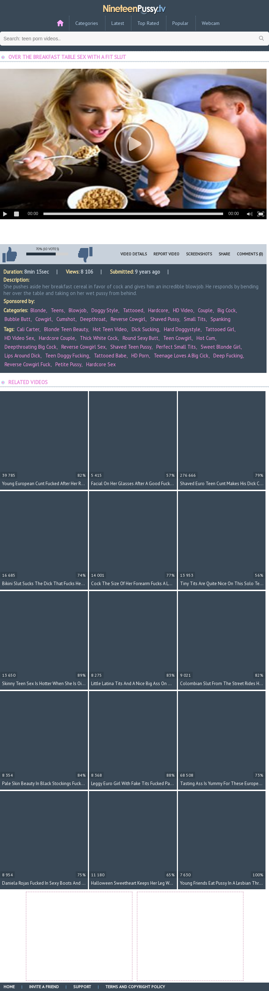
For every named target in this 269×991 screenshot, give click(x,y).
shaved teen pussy (130, 346)
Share (224, 254)
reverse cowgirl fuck (27, 364)
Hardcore (158, 310)
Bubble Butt (17, 319)
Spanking (220, 319)
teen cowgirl (177, 338)
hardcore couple (57, 338)
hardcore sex (101, 364)
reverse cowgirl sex (83, 346)
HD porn (140, 355)
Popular (180, 23)
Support (82, 986)
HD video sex (19, 338)
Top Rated (148, 23)
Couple (205, 310)
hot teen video (110, 329)
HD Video (183, 310)
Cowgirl (43, 319)
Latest (117, 23)
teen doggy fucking (67, 355)
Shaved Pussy (164, 319)
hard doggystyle (182, 329)
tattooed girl (219, 329)
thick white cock (99, 338)
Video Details (133, 254)
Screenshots (199, 254)
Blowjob (78, 310)
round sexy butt (140, 338)
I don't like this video (85, 254)
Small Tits (195, 319)
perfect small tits (176, 346)
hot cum (205, 338)
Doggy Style (104, 310)
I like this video (9, 254)
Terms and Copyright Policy (135, 986)
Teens (57, 310)
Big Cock (227, 310)
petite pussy (68, 364)
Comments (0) (250, 254)
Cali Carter (28, 329)
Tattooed (133, 310)
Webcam (211, 23)
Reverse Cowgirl (128, 319)
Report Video (166, 254)
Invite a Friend (44, 986)
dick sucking (145, 329)
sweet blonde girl (221, 346)
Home (9, 986)
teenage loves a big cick (181, 355)
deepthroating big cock (30, 346)
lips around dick (22, 355)
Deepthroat (93, 319)
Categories (86, 23)
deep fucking (228, 355)
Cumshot (65, 319)
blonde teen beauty (66, 329)
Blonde (38, 310)
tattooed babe (110, 355)
